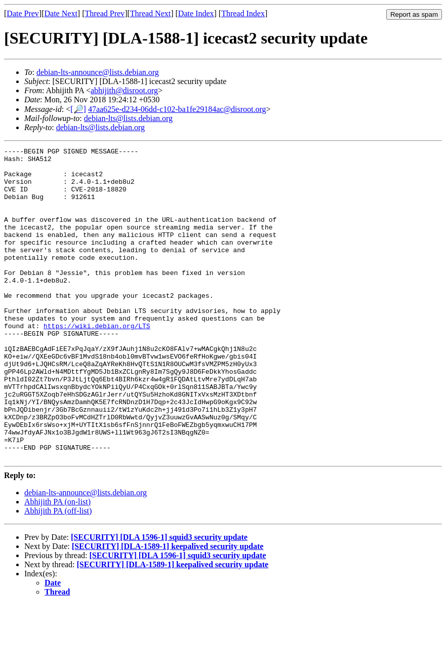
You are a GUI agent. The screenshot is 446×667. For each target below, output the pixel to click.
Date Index (196, 13)
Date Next (61, 13)
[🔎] (78, 109)
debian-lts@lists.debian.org (128, 118)
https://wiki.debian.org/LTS (97, 362)
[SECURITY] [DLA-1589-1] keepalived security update (168, 608)
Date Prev (23, 13)
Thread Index (243, 13)
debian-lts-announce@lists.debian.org (97, 72)
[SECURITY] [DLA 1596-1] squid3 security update (159, 599)
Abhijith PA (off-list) (58, 573)
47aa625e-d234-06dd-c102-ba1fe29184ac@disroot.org (177, 109)
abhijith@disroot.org (124, 90)
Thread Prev (105, 13)
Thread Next (150, 13)
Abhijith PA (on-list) (57, 564)
